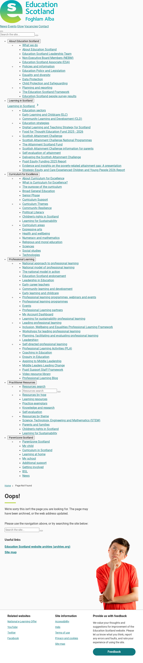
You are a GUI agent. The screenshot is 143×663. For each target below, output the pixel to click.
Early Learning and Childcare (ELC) (45, 114)
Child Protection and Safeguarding (45, 83)
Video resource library (36, 374)
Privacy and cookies (66, 638)
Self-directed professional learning (44, 344)
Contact (44, 26)
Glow (20, 26)
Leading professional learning (41, 323)
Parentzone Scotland (21, 437)
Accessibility (62, 621)
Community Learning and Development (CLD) (52, 119)
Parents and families (36, 424)
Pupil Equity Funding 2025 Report (44, 161)
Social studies (31, 250)
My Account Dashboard (37, 314)
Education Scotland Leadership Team (47, 54)
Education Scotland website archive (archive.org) (37, 546)
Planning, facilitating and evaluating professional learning (60, 335)
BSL (25, 471)
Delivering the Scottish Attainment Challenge (51, 157)
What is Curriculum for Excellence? (45, 182)
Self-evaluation (32, 412)
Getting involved (33, 467)
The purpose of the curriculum (42, 187)
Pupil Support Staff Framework (42, 369)
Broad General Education (38, 191)
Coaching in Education (37, 352)
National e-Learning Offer (22, 621)
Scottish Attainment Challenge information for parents (57, 148)
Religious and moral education (42, 242)
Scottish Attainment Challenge (42, 136)
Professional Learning (21, 259)
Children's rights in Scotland (40, 216)
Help (57, 627)
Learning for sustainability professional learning (53, 318)
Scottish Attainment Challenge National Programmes (57, 140)
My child (28, 446)
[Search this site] (17, 34)
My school (29, 458)
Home (8, 485)
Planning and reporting (37, 87)
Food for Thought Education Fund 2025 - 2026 (52, 131)
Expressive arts (32, 229)
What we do (30, 45)
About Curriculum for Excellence (43, 178)
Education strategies (35, 123)
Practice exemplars (34, 403)
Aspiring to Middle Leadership (41, 361)
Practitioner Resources (22, 382)
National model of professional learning (48, 267)
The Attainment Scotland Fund (42, 144)
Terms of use (62, 632)
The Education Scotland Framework (45, 92)
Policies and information (38, 66)
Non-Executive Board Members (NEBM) (48, 58)
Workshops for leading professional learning (51, 331)
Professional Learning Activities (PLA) (47, 348)
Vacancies (31, 26)
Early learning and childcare (40, 293)
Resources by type (34, 395)
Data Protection (32, 79)
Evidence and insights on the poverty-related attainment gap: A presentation (71, 165)
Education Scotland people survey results (49, 96)
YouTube (12, 627)
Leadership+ (30, 340)
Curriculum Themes (35, 204)
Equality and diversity (36, 75)
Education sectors (34, 110)
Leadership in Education (38, 280)
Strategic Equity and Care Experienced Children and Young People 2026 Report (73, 170)
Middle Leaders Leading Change (43, 365)
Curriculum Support (35, 199)
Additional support (34, 463)
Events (12, 26)
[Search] (36, 35)
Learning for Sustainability (39, 221)
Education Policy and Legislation (43, 70)
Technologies (31, 255)
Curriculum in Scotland (37, 450)
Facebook (13, 638)
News (3, 26)
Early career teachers (36, 284)
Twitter (11, 632)
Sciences (28, 246)
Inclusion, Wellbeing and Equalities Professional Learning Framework (67, 327)
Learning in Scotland (21, 100)
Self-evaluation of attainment (41, 153)
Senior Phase (31, 195)
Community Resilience (37, 208)
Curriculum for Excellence (23, 174)
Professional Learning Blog (40, 378)
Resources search (33, 386)
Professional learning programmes (45, 301)
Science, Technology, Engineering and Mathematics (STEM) (61, 420)
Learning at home (33, 454)
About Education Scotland (24, 41)
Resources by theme (35, 416)
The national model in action (41, 271)
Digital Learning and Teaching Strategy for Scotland (56, 127)
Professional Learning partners (42, 310)
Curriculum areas (33, 225)
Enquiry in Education (35, 357)
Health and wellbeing (36, 233)
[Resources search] (39, 391)
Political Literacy (33, 212)
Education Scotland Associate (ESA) (46, 62)
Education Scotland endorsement (44, 276)
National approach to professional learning (50, 263)
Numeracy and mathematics (41, 238)
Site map (11, 552)
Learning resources (34, 399)
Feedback (114, 651)
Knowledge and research (38, 407)
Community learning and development (47, 289)
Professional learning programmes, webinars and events (59, 297)
